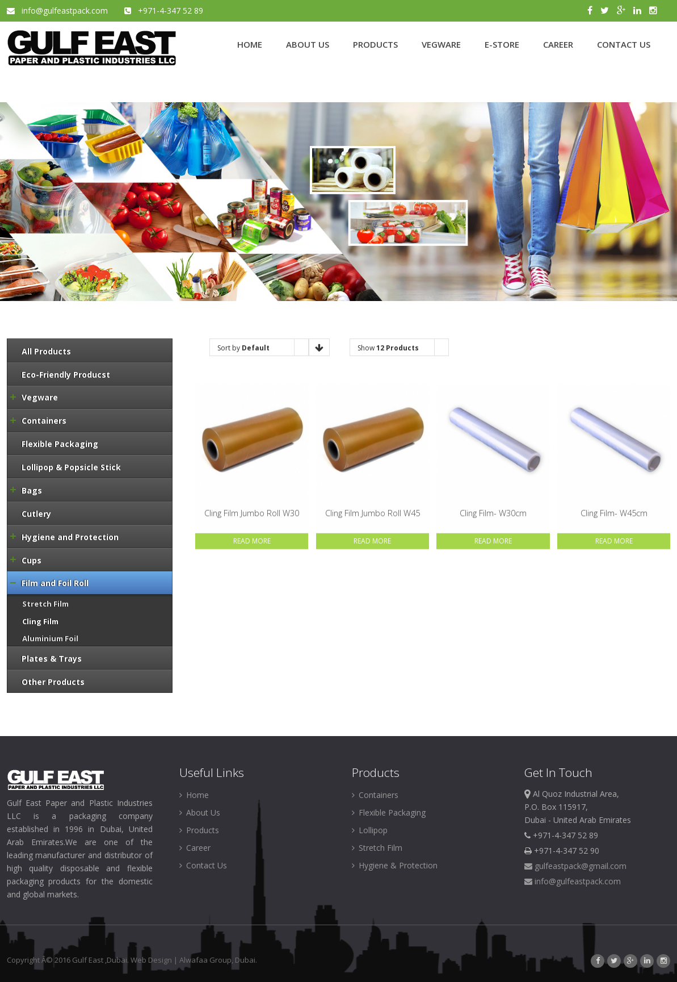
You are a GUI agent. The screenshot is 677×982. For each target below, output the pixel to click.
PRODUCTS (375, 44)
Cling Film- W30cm (493, 513)
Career (195, 847)
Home (194, 794)
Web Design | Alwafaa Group (181, 960)
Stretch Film (377, 847)
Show (388, 348)
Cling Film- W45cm (614, 513)
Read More (252, 541)
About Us (199, 812)
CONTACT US (623, 44)
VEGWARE (441, 44)
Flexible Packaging (389, 812)
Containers (375, 794)
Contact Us (203, 865)
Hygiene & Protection (395, 865)
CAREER (558, 44)
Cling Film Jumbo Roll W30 (251, 513)
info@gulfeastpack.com (58, 10)
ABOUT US (307, 44)
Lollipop (370, 830)
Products (199, 830)
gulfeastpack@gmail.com (575, 865)
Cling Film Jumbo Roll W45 (372, 513)
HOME (249, 44)
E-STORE (502, 44)
